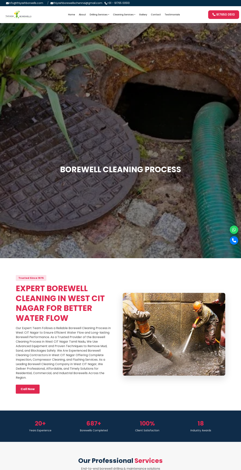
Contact (156, 14)
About (82, 14)
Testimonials (172, 14)
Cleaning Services (123, 14)
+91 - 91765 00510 (118, 3)
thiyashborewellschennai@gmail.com (77, 3)
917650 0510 (223, 14)
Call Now (28, 389)
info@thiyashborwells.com (26, 3)
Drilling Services (99, 14)
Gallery (143, 14)
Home (71, 14)
